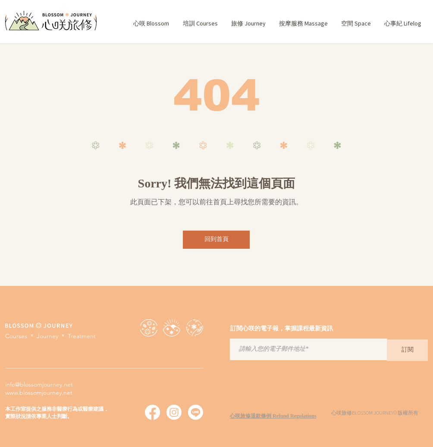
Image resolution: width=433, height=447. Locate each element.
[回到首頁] (216, 240)
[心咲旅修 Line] (195, 412)
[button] (200, 23)
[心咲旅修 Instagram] (174, 412)
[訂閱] (407, 350)
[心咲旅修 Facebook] (152, 412)
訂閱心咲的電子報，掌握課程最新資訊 (281, 329)
